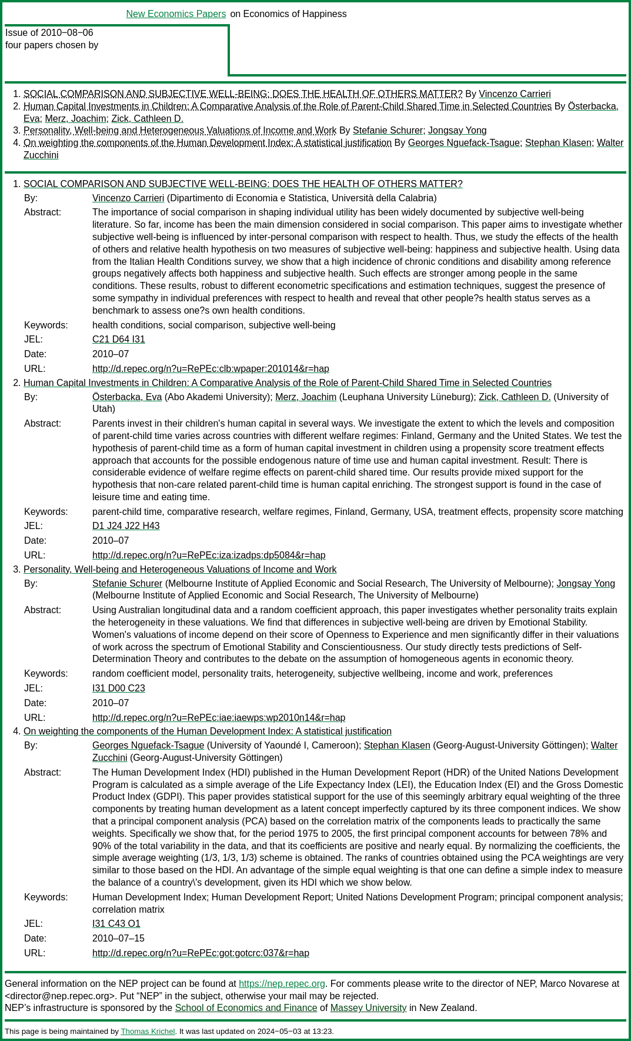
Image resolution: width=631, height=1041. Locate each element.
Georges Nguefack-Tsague (464, 143)
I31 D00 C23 (118, 688)
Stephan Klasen (558, 143)
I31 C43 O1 (116, 924)
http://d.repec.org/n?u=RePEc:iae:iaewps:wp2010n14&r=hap (219, 718)
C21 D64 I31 (118, 339)
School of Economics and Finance (246, 1008)
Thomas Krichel (148, 1031)
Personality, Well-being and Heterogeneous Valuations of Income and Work (180, 130)
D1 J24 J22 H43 (126, 526)
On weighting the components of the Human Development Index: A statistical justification (208, 143)
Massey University (368, 1008)
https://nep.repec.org (282, 984)
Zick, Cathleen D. (147, 119)
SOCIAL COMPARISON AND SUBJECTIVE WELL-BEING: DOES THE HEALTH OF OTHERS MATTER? (243, 94)
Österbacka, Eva (127, 397)
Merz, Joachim (75, 119)
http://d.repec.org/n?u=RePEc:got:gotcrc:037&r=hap (200, 953)
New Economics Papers (176, 14)
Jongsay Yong (457, 130)
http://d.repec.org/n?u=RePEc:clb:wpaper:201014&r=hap (210, 369)
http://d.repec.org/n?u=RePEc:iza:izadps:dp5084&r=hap (209, 555)
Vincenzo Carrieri (514, 94)
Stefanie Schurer (388, 130)
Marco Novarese (574, 984)
